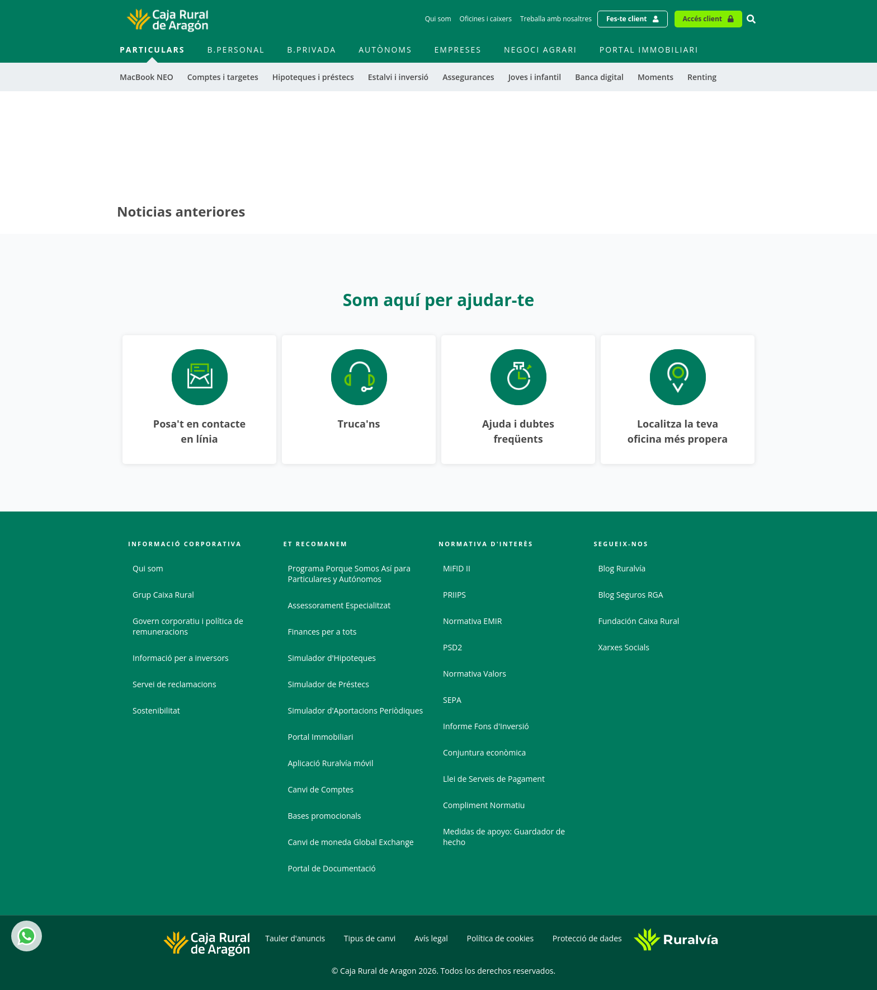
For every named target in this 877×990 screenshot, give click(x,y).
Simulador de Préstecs (328, 684)
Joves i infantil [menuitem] (535, 77)
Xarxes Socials (623, 647)
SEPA (452, 700)
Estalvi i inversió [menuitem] (398, 77)
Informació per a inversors (181, 658)
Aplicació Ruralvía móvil (331, 763)
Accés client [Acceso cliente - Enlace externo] (702, 19)
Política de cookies (500, 938)
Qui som (148, 568)
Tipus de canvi (369, 938)
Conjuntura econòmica (484, 752)
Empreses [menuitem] (458, 49)
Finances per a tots (322, 631)
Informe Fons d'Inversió (486, 726)
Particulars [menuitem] (152, 49)
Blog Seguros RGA (630, 594)
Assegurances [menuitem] (468, 77)
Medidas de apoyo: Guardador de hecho (504, 836)
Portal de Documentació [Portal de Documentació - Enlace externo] (332, 868)
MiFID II (456, 568)
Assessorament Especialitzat (339, 605)
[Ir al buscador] (751, 19)
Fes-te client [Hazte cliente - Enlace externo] (626, 19)
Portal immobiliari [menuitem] (649, 49)
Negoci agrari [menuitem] (540, 49)
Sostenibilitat (156, 710)
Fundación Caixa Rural (639, 621)
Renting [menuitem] (701, 77)
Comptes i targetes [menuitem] (222, 77)
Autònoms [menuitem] (385, 49)
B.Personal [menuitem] (236, 49)
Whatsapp (24, 936)
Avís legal (431, 938)
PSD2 (452, 647)
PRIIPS (454, 594)
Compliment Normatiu (484, 805)
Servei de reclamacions (174, 684)
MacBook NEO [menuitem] (146, 77)
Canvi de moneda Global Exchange (351, 842)
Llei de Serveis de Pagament (494, 778)
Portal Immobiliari (320, 736)
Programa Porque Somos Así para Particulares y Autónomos (349, 573)
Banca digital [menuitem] (599, 77)
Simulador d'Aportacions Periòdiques (355, 710)
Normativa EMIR (472, 621)
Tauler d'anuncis (295, 938)
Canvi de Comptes (321, 789)
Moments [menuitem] (655, 77)
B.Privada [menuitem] (311, 49)
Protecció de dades (587, 938)
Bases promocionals (324, 815)
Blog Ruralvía (622, 568)
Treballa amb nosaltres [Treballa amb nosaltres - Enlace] (556, 19)
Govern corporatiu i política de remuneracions (188, 626)
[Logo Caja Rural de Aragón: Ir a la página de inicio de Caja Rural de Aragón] (167, 19)
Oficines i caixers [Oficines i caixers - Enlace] (486, 19)
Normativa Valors (474, 673)
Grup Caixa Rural (163, 594)
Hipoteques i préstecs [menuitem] (313, 77)
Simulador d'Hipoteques (332, 658)
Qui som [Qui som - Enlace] (438, 19)
